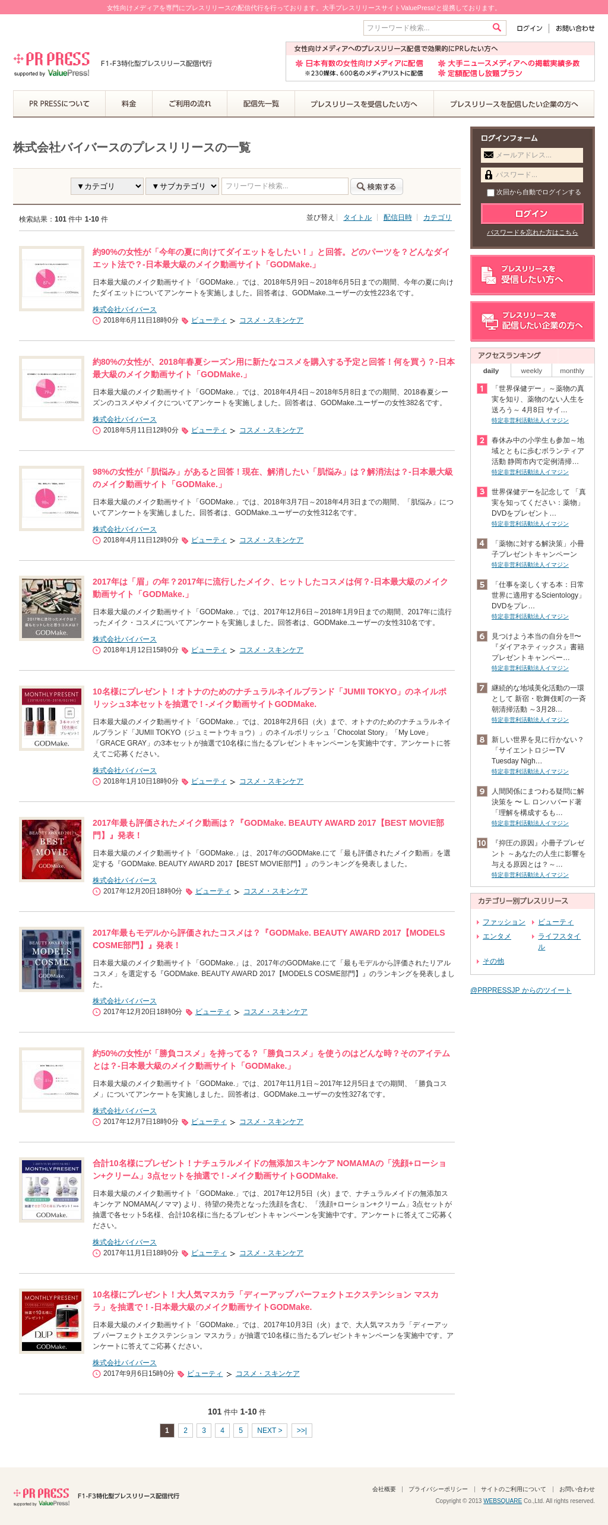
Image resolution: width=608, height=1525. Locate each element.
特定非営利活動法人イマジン (530, 420)
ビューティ (209, 320)
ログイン (532, 28)
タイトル (357, 217)
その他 (493, 961)
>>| (302, 1430)
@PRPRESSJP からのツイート (521, 990)
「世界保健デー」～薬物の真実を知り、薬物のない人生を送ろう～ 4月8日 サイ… (538, 399)
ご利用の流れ (190, 104)
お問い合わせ (572, 28)
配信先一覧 (261, 104)
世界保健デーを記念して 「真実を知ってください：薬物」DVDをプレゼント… (539, 502)
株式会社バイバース (125, 309)
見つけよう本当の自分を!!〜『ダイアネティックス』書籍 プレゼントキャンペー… (538, 647)
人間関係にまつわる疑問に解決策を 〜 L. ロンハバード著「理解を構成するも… (538, 802)
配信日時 (398, 217)
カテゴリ (437, 217)
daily (491, 370)
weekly (532, 370)
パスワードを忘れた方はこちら (532, 232)
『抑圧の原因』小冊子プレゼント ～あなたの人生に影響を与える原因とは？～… (539, 854)
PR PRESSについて (59, 104)
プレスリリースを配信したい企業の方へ (514, 104)
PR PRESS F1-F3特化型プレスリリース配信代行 (96, 1496)
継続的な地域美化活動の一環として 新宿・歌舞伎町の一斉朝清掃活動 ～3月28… (539, 698)
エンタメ (497, 936)
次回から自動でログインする (534, 191)
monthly (572, 370)
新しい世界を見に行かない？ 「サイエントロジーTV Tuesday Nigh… (538, 750)
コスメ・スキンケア (271, 320)
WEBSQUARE (502, 1501)
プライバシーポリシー (438, 1489)
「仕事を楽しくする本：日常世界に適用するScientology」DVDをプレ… (538, 595)
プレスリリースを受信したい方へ (364, 104)
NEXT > (269, 1430)
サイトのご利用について (513, 1489)
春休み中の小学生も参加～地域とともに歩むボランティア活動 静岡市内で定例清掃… (538, 451)
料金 (129, 104)
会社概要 (384, 1489)
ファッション (504, 922)
